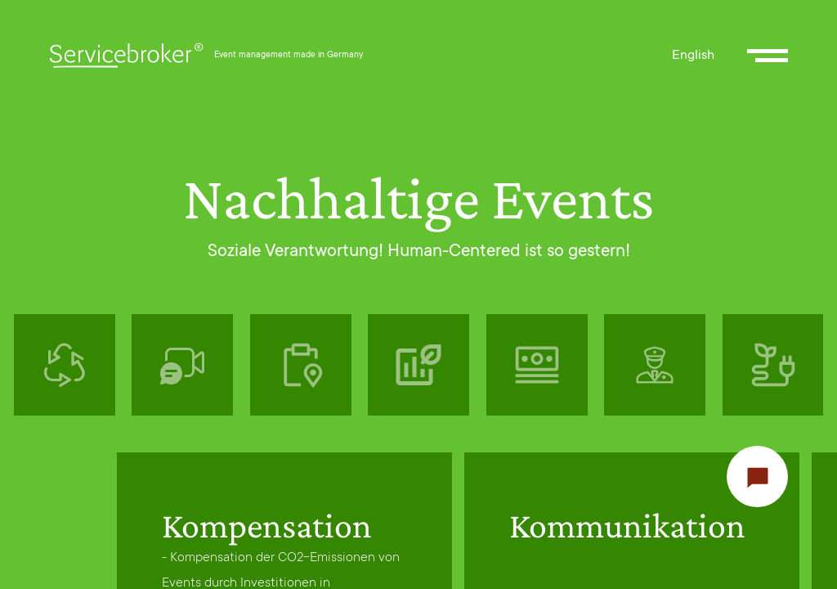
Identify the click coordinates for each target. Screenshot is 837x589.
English (693, 55)
